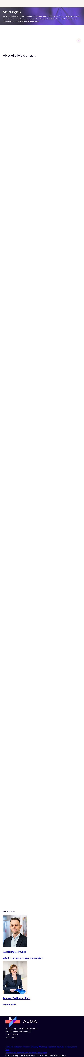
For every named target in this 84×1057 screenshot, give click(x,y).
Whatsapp (43, 1046)
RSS (7, 1049)
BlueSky (34, 1046)
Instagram (18, 1046)
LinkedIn (9, 1046)
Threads (27, 1046)
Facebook (52, 1046)
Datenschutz (21, 1052)
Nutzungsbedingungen (37, 1052)
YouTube (61, 1046)
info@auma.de (11, 1042)
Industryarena (71, 1046)
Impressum (10, 1052)
